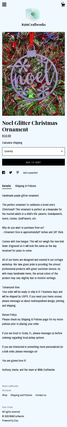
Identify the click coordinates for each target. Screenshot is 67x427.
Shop (5, 395)
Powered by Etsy (10, 420)
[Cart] (63, 5)
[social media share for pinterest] (18, 172)
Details (7, 186)
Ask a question (30, 172)
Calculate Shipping (12, 143)
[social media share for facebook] (4, 172)
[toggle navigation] (4, 4)
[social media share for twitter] (11, 172)
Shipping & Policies (25, 186)
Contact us (40, 395)
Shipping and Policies (22, 395)
